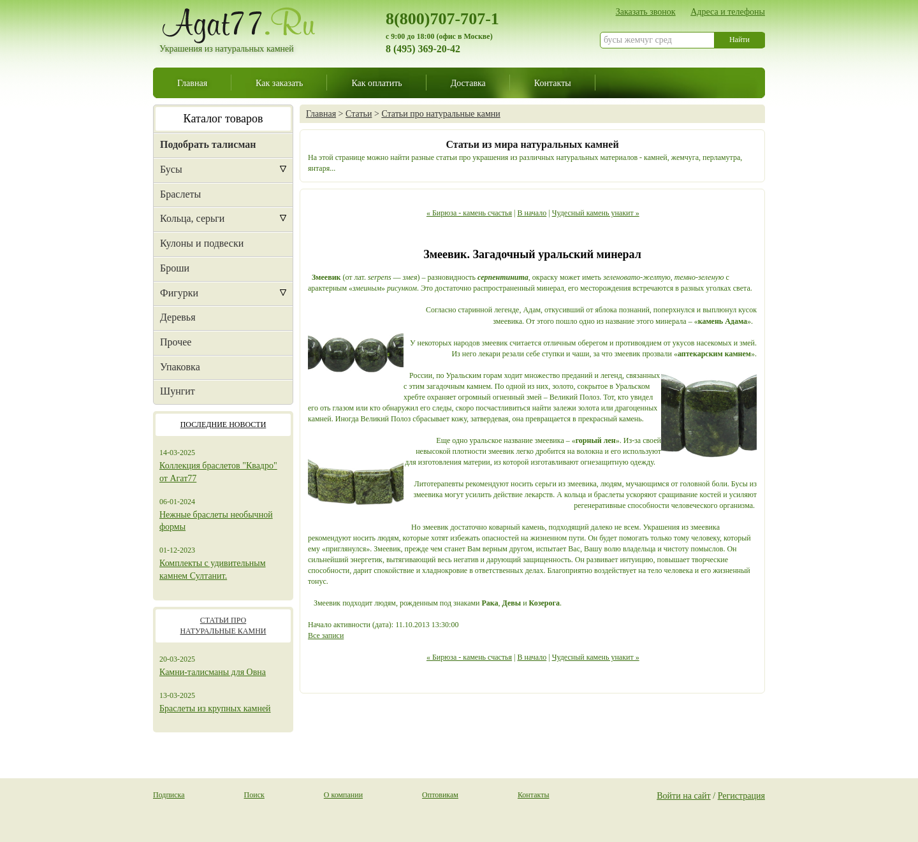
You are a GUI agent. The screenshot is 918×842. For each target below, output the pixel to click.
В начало (531, 212)
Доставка (468, 83)
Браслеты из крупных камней (215, 708)
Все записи (326, 635)
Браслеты (180, 194)
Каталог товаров (223, 118)
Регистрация (741, 795)
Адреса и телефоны (727, 11)
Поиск (254, 794)
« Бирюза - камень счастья (469, 212)
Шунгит (177, 391)
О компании (343, 794)
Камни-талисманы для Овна (212, 672)
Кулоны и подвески (202, 243)
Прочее (175, 342)
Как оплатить (376, 83)
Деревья (178, 317)
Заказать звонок (646, 11)
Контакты (552, 83)
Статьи (359, 113)
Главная (192, 83)
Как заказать (279, 83)
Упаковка (180, 366)
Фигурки (179, 292)
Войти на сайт (684, 795)
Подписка (169, 794)
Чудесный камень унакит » (595, 212)
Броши (174, 268)
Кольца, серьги (192, 218)
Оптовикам (440, 794)
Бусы (171, 169)
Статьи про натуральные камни (440, 113)
